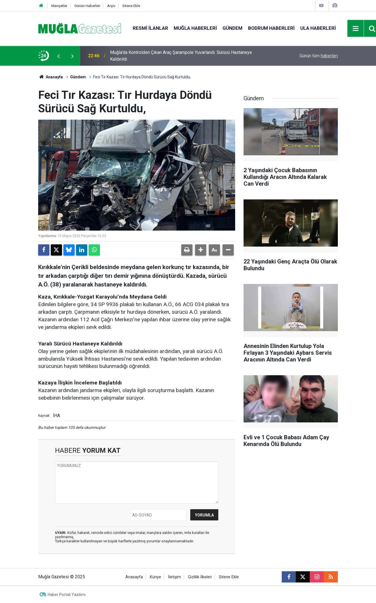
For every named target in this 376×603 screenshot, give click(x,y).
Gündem (232, 28)
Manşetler (59, 6)
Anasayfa (50, 77)
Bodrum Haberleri (271, 28)
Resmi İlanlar (150, 28)
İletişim (174, 577)
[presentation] (58, 56)
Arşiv (111, 6)
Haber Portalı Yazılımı (67, 594)
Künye (155, 577)
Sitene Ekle (131, 6)
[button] (200, 250)
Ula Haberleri (318, 28)
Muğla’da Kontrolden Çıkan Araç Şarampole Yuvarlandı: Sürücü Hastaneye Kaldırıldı (181, 56)
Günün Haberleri (87, 6)
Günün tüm (318, 55)
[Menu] (356, 28)
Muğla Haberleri (195, 28)
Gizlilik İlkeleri (200, 577)
